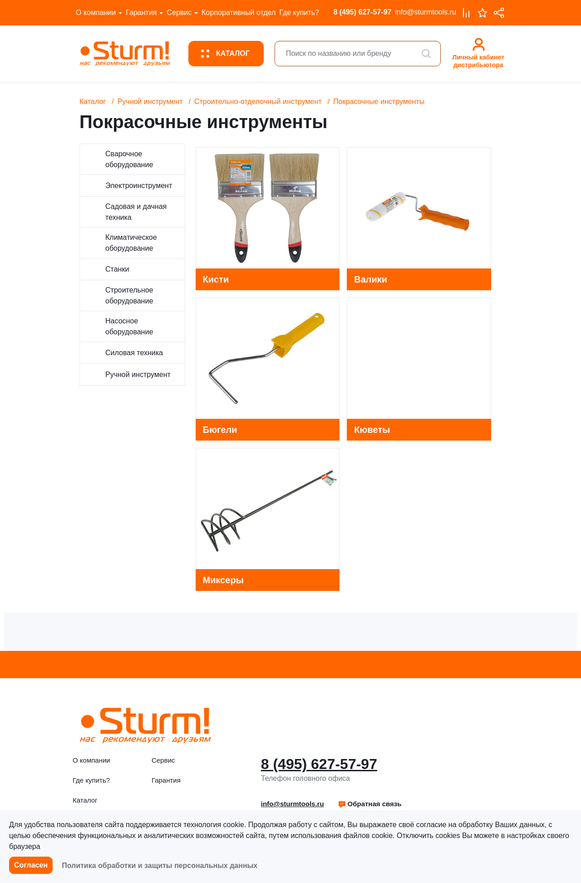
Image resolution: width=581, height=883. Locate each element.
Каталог (92, 101)
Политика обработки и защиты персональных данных (159, 865)
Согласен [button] (31, 865)
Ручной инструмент (150, 101)
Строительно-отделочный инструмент (258, 101)
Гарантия (141, 12)
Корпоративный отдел (239, 12)
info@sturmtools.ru (425, 12)
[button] (370, 804)
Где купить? (299, 12)
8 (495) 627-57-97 (362, 12)
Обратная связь (370, 804)
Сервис (179, 12)
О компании (96, 12)
